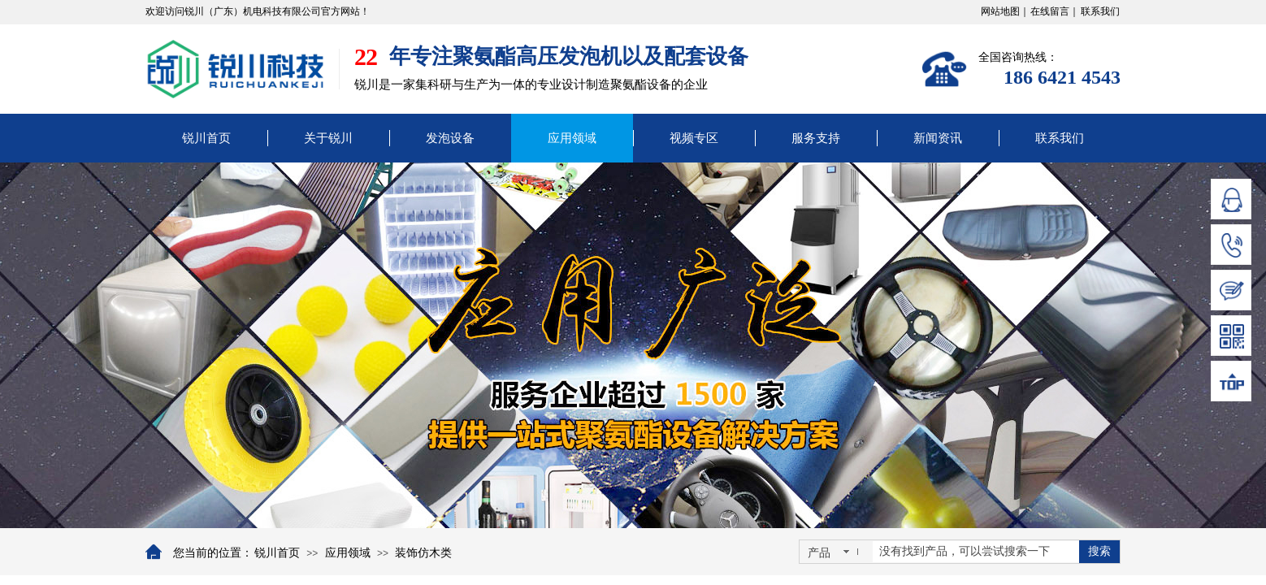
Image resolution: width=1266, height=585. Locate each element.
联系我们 (1059, 138)
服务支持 (815, 138)
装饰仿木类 (423, 553)
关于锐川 (328, 138)
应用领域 (572, 138)
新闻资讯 (937, 138)
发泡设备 (450, 138)
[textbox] (976, 551)
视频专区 (694, 138)
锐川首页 (206, 138)
